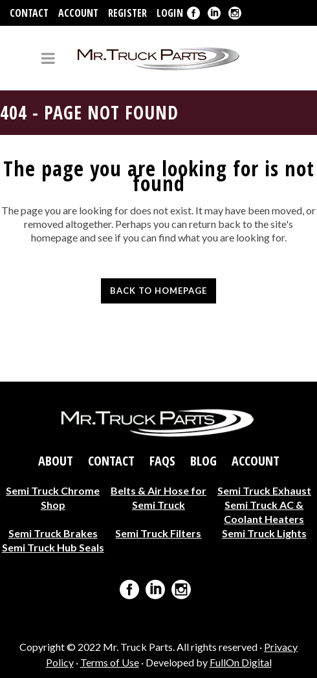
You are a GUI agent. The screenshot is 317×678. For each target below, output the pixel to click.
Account (78, 13)
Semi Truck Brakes (53, 533)
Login (170, 13)
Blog (203, 461)
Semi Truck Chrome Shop (53, 497)
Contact (29, 13)
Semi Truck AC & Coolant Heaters (264, 511)
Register (127, 13)
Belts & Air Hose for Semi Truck (158, 497)
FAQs (162, 461)
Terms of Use (109, 662)
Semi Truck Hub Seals (53, 547)
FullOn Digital (241, 662)
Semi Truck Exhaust (264, 490)
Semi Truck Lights (264, 533)
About (55, 461)
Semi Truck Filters (158, 533)
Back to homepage (158, 290)
